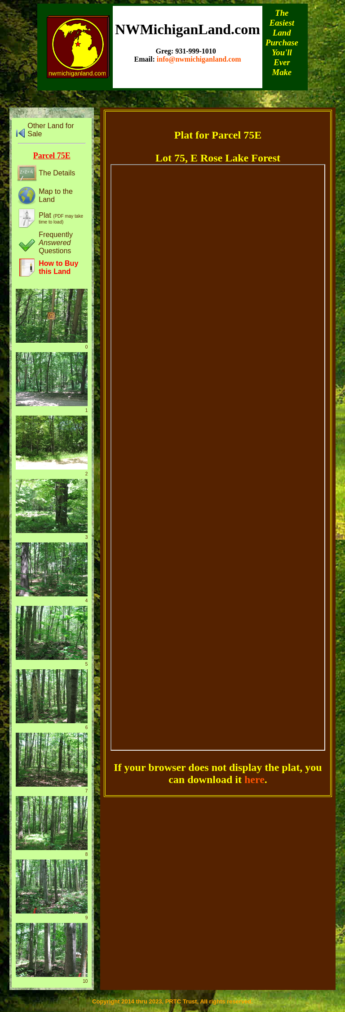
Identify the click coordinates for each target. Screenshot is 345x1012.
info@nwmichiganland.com (199, 59)
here (254, 779)
